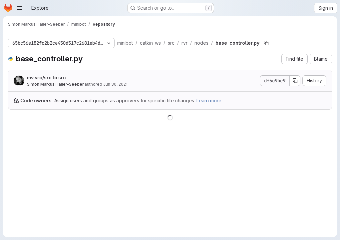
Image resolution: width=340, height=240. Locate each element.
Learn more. (209, 100)
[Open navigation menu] (19, 8)
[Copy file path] (266, 43)
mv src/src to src (46, 77)
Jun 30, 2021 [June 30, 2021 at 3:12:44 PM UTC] (115, 84)
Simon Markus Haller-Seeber (55, 84)
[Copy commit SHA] (295, 80)
